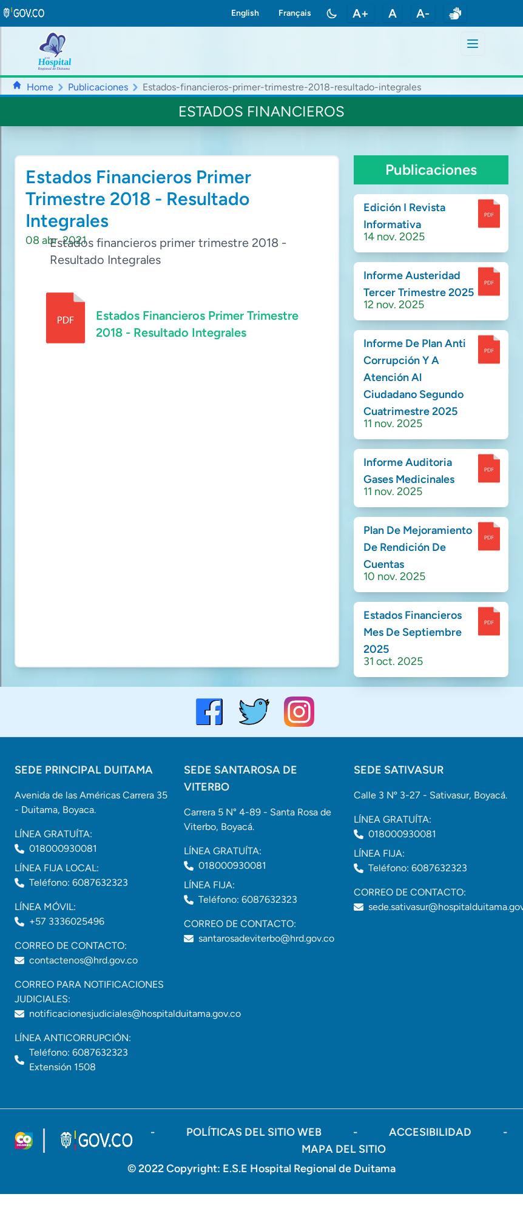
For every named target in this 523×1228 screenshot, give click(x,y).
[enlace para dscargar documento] (489, 214)
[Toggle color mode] (332, 13)
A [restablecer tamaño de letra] (392, 13)
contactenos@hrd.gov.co (83, 960)
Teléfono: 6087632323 (78, 882)
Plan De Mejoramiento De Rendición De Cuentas (417, 547)
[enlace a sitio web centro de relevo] (455, 13)
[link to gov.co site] (24, 13)
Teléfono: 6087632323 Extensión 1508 (78, 1060)
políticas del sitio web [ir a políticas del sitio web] (255, 1132)
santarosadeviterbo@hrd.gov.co (266, 938)
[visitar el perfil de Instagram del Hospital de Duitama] (299, 712)
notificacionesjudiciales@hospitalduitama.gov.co (135, 1013)
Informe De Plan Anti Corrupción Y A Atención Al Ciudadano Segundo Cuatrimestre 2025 (414, 377)
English (245, 13)
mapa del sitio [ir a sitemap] (344, 1149)
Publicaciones (98, 87)
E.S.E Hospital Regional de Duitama (309, 1168)
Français (294, 13)
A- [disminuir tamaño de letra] (423, 13)
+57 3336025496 (66, 921)
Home (40, 87)
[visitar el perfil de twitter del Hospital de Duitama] (254, 712)
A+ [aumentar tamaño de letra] (361, 13)
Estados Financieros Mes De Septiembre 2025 (412, 632)
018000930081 (63, 848)
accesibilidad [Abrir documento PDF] (431, 1132)
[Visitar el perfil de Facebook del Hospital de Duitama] (209, 712)
